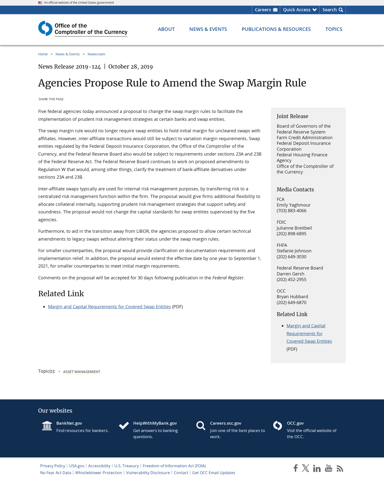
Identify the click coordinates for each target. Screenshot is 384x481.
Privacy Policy (52, 466)
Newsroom (96, 54)
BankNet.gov (69, 423)
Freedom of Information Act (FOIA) (174, 466)
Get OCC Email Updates (213, 472)
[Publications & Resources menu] (276, 29)
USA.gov (76, 466)
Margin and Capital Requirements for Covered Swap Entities (109, 306)
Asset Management (81, 371)
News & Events (68, 54)
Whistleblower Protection (98, 472)
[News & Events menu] (208, 29)
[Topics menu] (334, 29)
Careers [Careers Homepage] (263, 9)
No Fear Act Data (55, 472)
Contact (181, 472)
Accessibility (99, 466)
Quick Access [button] (297, 9)
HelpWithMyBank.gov (155, 423)
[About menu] (166, 29)
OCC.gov (295, 423)
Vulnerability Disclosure (148, 472)
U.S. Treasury (126, 466)
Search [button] (330, 9)
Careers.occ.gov (225, 423)
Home (43, 54)
